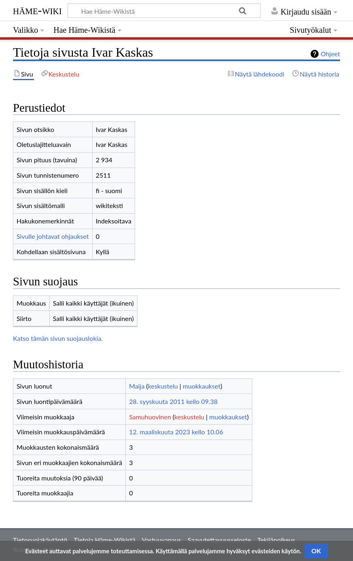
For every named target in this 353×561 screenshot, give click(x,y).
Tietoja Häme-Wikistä (104, 540)
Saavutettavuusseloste (219, 540)
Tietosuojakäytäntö (40, 540)
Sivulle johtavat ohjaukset (53, 236)
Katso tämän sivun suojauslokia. (58, 338)
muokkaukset (201, 386)
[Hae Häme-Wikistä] (164, 10)
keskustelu (163, 386)
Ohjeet (330, 53)
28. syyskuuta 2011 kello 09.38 (173, 401)
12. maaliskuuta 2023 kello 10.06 (176, 432)
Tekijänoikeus (277, 540)
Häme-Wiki (37, 10)
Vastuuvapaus (161, 540)
